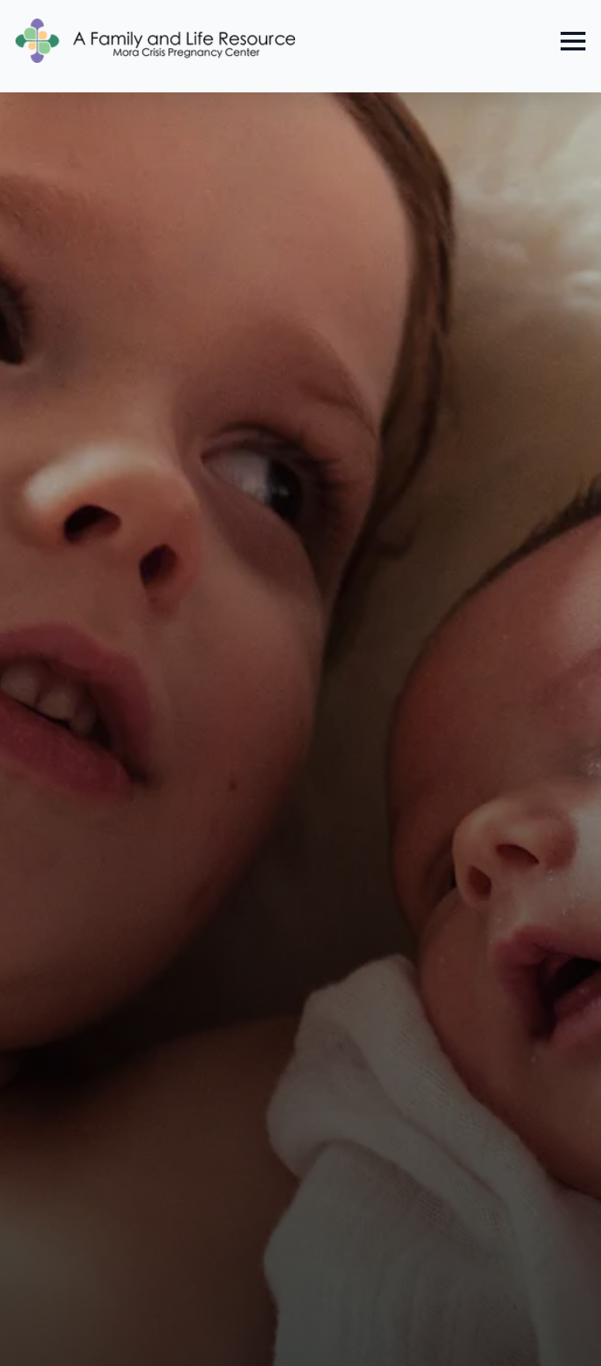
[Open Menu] (573, 41)
